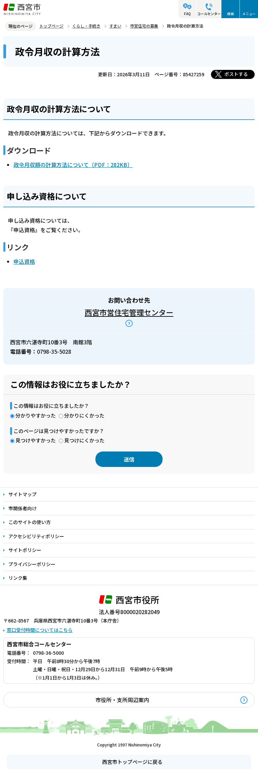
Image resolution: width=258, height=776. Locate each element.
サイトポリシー (24, 550)
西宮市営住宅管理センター (129, 312)
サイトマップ (22, 494)
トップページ (51, 26)
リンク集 (17, 577)
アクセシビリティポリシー (36, 536)
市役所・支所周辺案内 (122, 700)
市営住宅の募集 (144, 26)
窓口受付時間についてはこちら (40, 630)
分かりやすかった (35, 415)
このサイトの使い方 (29, 522)
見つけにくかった (84, 440)
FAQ (187, 13)
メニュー (249, 13)
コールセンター (209, 13)
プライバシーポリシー (31, 564)
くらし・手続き (86, 26)
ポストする (236, 74)
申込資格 (24, 261)
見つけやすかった (35, 440)
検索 (230, 13)
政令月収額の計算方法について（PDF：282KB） (73, 165)
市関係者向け (22, 508)
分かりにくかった (84, 415)
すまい (115, 26)
